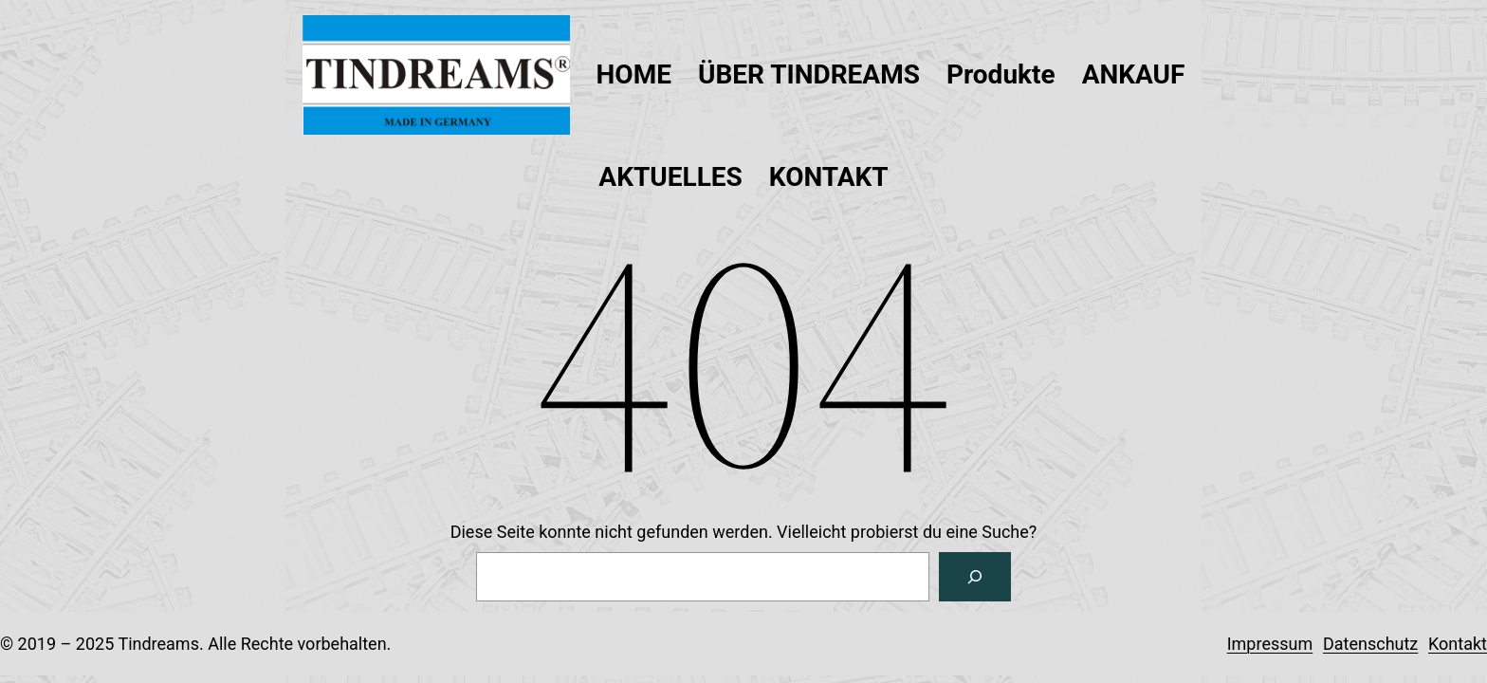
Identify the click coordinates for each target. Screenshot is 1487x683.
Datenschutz (1370, 644)
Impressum (1270, 644)
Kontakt (1457, 644)
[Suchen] (975, 576)
